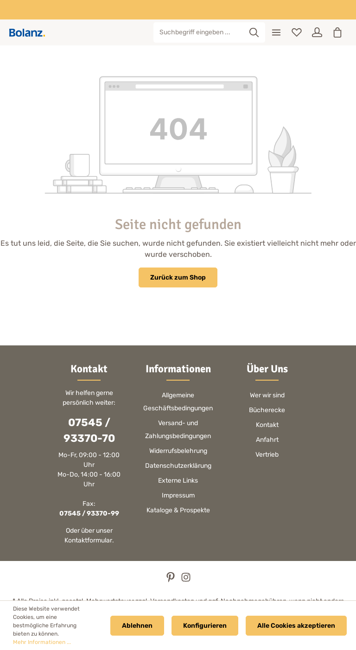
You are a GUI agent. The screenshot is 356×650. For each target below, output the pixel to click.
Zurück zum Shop (178, 277)
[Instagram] (186, 580)
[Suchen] (254, 32)
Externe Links (178, 480)
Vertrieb (267, 455)
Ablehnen (137, 626)
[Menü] (276, 32)
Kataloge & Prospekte (178, 510)
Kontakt (267, 425)
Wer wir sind (267, 395)
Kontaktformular (88, 540)
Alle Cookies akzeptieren (296, 626)
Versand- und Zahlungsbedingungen (178, 429)
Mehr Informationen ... (42, 642)
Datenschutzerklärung (178, 466)
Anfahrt (267, 440)
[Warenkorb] (337, 32)
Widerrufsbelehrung (178, 451)
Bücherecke (267, 410)
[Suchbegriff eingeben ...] (198, 32)
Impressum (178, 495)
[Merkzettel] (296, 32)
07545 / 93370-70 (89, 430)
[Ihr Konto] (317, 32)
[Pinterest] (171, 580)
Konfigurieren (205, 626)
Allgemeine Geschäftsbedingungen (178, 401)
